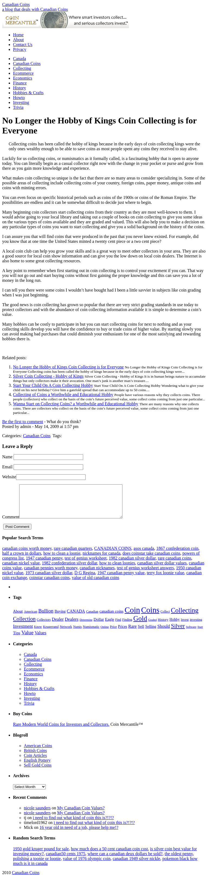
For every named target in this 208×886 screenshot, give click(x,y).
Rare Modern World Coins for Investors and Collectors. (61, 730)
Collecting (22, 68)
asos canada (144, 554)
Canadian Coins (16, 4)
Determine (86, 626)
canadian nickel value (21, 569)
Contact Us (22, 44)
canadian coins (111, 618)
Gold (140, 625)
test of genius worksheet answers (145, 574)
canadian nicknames (97, 574)
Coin (132, 616)
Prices (122, 633)
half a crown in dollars (21, 559)
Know (38, 633)
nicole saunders (37, 814)
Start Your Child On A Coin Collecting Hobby (53, 385)
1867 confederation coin (177, 554)
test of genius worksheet (85, 564)
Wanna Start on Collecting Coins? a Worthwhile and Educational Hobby (75, 403)
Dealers (72, 625)
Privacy (19, 49)
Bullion (45, 617)
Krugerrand (51, 633)
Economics (22, 78)
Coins (150, 616)
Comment (10, 523)
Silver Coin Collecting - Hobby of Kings (48, 376)
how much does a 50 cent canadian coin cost (109, 855)
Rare (132, 632)
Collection (24, 625)
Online (104, 633)
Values (40, 639)
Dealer (58, 625)
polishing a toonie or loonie (37, 865)
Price (113, 633)
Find (118, 626)
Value (27, 639)
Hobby (175, 626)
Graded (152, 626)
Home (18, 34)
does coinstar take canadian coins (151, 559)
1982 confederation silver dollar (69, 569)
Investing (21, 102)
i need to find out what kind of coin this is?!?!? (73, 824)
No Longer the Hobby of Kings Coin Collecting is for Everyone (68, 367)
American (30, 618)
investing (196, 626)
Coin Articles (35, 762)
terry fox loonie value (165, 579)
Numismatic (91, 633)
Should (163, 632)
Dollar (98, 626)
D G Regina (84, 579)
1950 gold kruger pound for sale (41, 855)
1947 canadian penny (44, 564)
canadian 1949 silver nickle (136, 865)
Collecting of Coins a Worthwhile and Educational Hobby (63, 394)
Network (66, 633)
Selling (150, 633)
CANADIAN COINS (112, 554)
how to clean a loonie (61, 559)
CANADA (76, 617)
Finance (20, 83)
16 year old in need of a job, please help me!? (79, 834)
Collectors (44, 626)
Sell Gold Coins (37, 771)
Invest (185, 626)
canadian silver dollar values (162, 569)
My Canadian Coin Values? (81, 814)
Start (200, 633)
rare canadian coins (174, 564)
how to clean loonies (117, 569)
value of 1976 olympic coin (86, 865)
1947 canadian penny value (121, 579)
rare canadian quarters (73, 554)
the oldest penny (179, 860)
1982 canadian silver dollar (132, 564)
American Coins (38, 752)
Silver (178, 632)
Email (7, 467)
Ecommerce (23, 73)
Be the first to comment (22, 421)
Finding (127, 626)
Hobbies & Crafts (28, 92)
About (18, 39)
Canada (19, 58)
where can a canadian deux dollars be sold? (124, 860)
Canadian (92, 618)
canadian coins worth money (26, 554)
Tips (16, 639)
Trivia (18, 107)
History (19, 88)
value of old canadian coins (95, 584)
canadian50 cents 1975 (65, 860)
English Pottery (37, 766)
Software (191, 633)
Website (9, 477)
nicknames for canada (101, 559)
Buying (60, 618)
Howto (19, 97)
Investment (23, 632)
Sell (141, 633)
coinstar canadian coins (49, 584)
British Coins (35, 757)
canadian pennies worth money (50, 574)
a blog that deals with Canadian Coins (35, 9)
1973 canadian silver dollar (48, 579)
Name (7, 457)
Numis (77, 633)
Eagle (109, 626)
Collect (165, 618)
